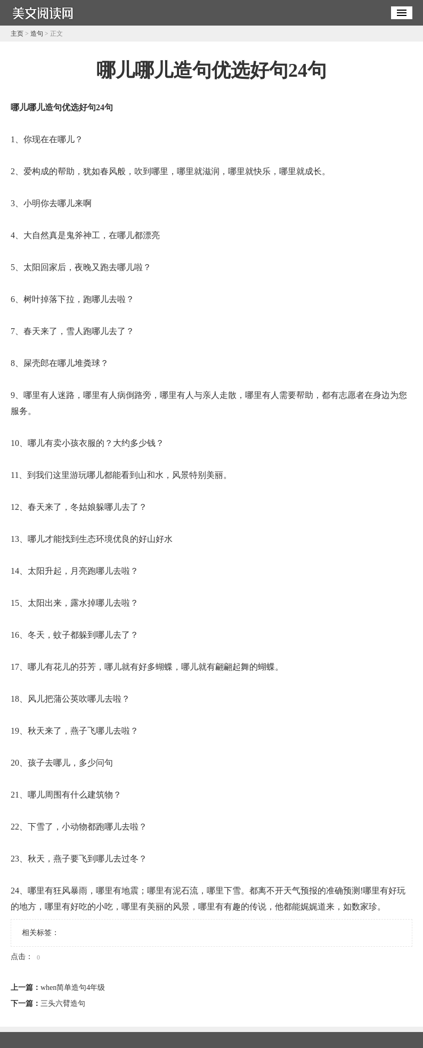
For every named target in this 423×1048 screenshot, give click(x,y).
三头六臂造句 (62, 1004)
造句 (36, 33)
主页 (17, 33)
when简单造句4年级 (72, 988)
